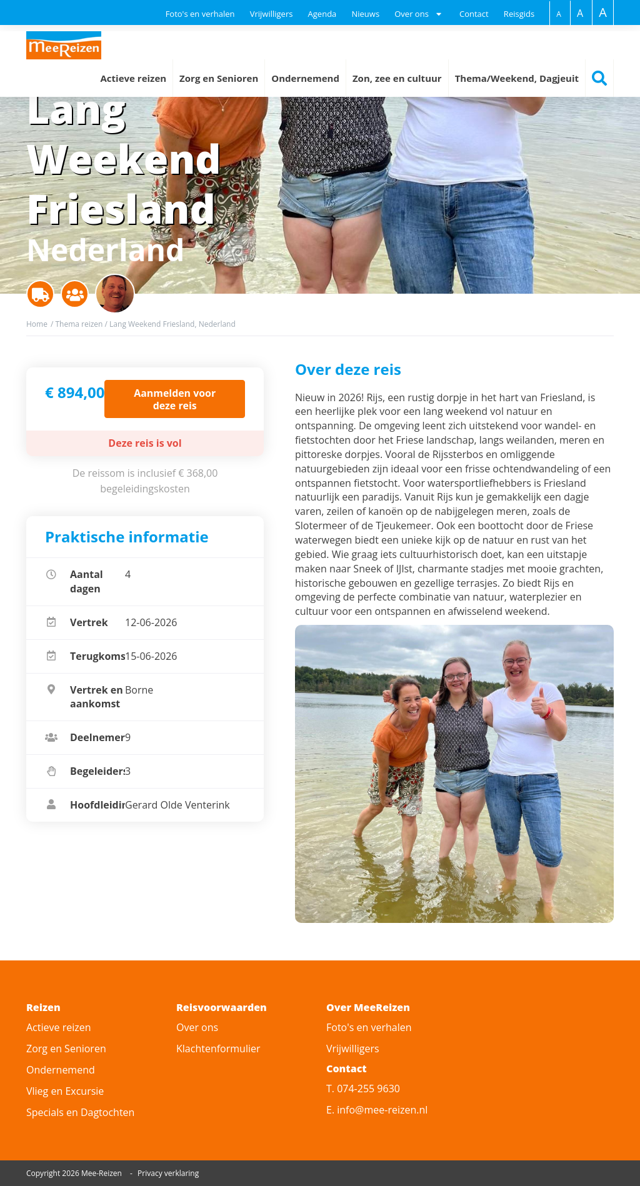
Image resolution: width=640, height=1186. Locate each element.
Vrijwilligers (271, 13)
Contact (474, 13)
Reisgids (519, 13)
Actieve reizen (134, 78)
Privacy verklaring (168, 1173)
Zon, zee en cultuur (397, 78)
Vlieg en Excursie (65, 1091)
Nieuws (365, 13)
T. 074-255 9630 (363, 1088)
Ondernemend (305, 78)
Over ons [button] (411, 13)
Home (37, 324)
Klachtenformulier (218, 1048)
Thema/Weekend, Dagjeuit (517, 78)
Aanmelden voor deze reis (175, 399)
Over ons (197, 1027)
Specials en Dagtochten (80, 1112)
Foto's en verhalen (200, 13)
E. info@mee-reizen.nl (377, 1110)
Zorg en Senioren (218, 78)
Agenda (322, 13)
